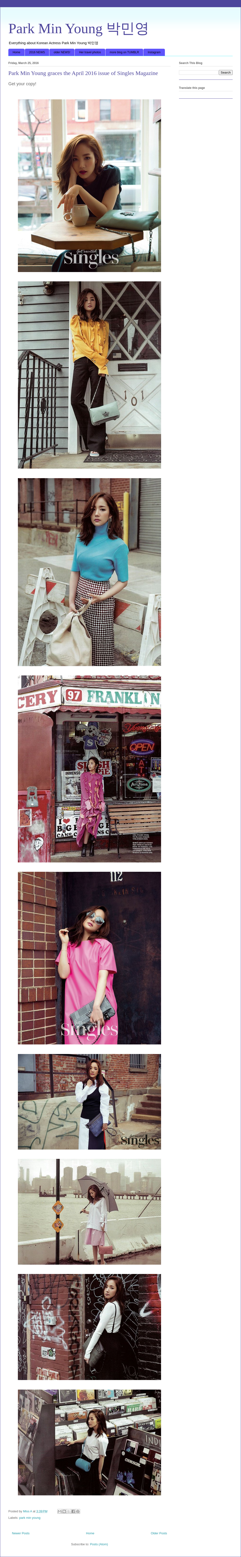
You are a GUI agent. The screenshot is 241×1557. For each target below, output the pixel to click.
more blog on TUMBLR (124, 52)
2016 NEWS (37, 52)
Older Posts (159, 1533)
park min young (30, 1518)
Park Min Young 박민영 (78, 28)
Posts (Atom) (99, 1544)
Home (16, 52)
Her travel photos (90, 52)
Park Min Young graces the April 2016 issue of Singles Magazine (83, 73)
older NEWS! (62, 52)
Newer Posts (21, 1533)
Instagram (154, 52)
